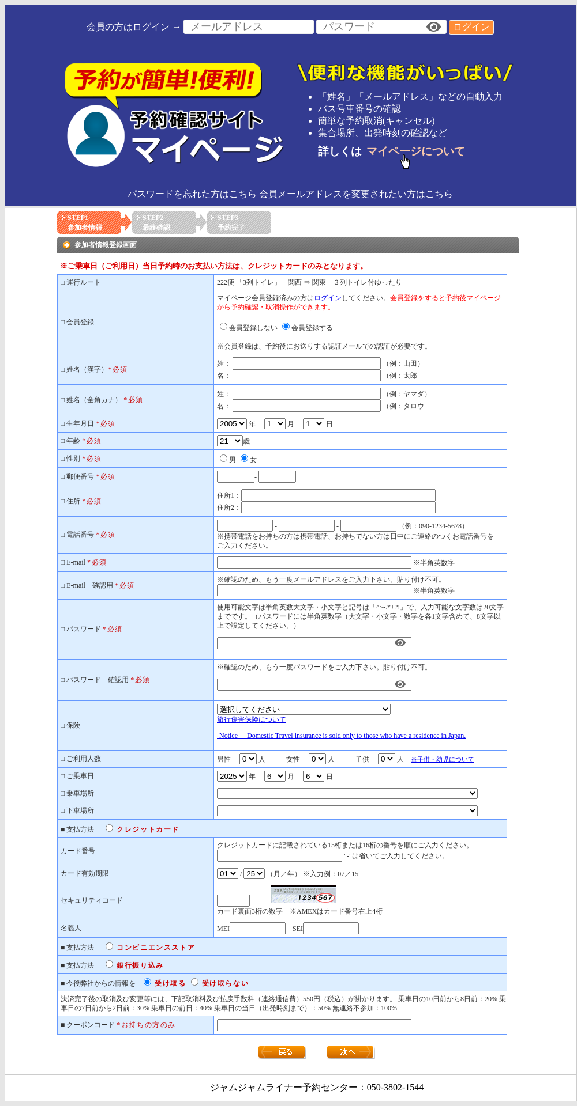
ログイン (471, 27)
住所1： (229, 495)
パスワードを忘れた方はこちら (192, 194)
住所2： (229, 507)
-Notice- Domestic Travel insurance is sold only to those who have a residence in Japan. (341, 736)
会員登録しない (253, 328)
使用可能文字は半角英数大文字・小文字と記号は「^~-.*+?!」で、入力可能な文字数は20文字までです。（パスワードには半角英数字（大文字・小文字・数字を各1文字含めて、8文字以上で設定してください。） (360, 616)
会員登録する (312, 328)
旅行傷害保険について (251, 719)
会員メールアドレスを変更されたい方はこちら (356, 194)
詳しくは (394, 151)
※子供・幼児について (442, 759)
